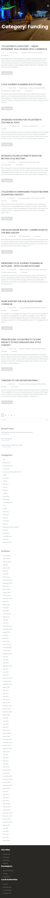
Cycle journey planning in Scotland (21, 84)
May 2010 (6, 797)
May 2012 (6, 724)
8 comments (37, 236)
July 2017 (5, 620)
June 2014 (5, 672)
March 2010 (6, 803)
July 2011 (5, 754)
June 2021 (5, 574)
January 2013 (6, 702)
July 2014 (5, 669)
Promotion (40, 52)
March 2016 (6, 641)
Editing (5, 481)
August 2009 (6, 825)
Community (23, 52)
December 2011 (7, 739)
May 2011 (6, 761)
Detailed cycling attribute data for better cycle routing (21, 157)
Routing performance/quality (8, 90)
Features (5, 487)
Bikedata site (6, 462)
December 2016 (7, 626)
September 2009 (7, 822)
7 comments (14, 201)
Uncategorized (7, 536)
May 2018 (6, 607)
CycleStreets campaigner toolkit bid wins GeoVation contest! (24, 193)
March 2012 (6, 730)
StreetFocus (6, 533)
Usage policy (6, 876)
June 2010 (5, 794)
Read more (7, 73)
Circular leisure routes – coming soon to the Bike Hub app (24, 231)
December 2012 (7, 705)
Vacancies (5, 539)
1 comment (14, 351)
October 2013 (7, 681)
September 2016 (7, 629)
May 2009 (6, 834)
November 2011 (7, 742)
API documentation (8, 870)
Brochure (5, 884)
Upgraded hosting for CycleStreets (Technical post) (21, 121)
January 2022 (6, 568)
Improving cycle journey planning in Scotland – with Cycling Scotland (22, 264)
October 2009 (7, 819)
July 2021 (5, 571)
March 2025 (6, 558)
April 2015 (6, 663)
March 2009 (6, 840)
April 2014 (6, 675)
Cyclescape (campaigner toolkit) (26, 198)
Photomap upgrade (6, 438)
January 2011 (6, 773)
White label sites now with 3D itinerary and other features (17, 432)
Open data (34, 52)
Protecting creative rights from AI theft (12, 445)
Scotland (18, 90)
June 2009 (5, 831)
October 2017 (7, 613)
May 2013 (6, 693)
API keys (5, 873)
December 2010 (7, 776)
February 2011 (7, 770)
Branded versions (23, 88)
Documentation (7, 890)
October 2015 (7, 650)
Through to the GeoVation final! (19, 380)
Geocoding (6, 496)
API (20, 236)
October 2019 (7, 595)
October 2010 (7, 782)
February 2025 (7, 561)
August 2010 (6, 788)
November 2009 (7, 816)
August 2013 (6, 687)
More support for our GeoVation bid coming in (21, 302)
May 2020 (6, 586)
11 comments (19, 164)
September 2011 (7, 748)
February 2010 (7, 806)
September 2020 (7, 583)
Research (5, 524)
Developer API (7, 893)
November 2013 (7, 678)
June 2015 (5, 659)
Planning (5, 517)
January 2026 (6, 555)
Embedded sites (7, 887)
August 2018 (6, 604)
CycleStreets (6, 854)
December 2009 (7, 813)
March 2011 (6, 767)
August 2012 (6, 715)
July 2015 (5, 656)
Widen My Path (7, 542)
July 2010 (5, 791)
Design (5, 475)
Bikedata (5, 863)
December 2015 (7, 647)
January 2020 (6, 592)
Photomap (3, 201)
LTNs (4, 505)
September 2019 (7, 598)
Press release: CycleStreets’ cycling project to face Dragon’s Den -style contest (21, 342)
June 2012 (5, 721)
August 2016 (6, 632)
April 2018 (6, 610)
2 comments (24, 272)
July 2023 (5, 564)
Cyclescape (6, 857)
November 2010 (7, 779)
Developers (25, 126)
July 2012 (5, 718)
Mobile (43, 88)
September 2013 (7, 684)
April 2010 (6, 800)
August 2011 (6, 751)
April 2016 (6, 638)
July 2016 (5, 635)
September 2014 (7, 666)
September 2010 (7, 785)
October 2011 (7, 745)
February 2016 (7, 644)
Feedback (5, 490)
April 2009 (6, 837)
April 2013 (6, 696)
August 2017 (6, 617)
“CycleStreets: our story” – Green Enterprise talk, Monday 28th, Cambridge (24, 47)
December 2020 (7, 580)
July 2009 (5, 828)
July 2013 (5, 690)
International (6, 499)
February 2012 (7, 733)
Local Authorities (37, 88)
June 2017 (5, 623)
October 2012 (7, 708)
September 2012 (7, 712)
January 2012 (6, 736)
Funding (29, 52)
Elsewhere (5, 484)
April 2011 (6, 764)
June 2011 (5, 757)
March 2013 (6, 699)
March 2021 (6, 577)
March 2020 (6, 589)
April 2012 (6, 727)
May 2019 (6, 601)
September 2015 (7, 653)
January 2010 (6, 810)
